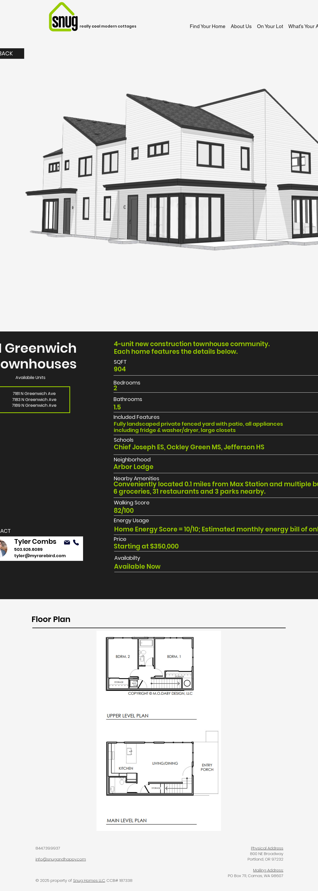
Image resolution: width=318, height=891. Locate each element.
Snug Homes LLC (89, 880)
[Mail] (67, 542)
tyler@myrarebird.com (40, 556)
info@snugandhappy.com (60, 859)
